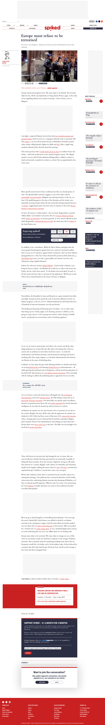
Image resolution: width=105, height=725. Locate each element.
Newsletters (93, 25)
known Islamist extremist (65, 216)
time (58, 467)
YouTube (102, 21)
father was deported (33, 218)
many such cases (40, 424)
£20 (66, 231)
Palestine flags (34, 367)
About (3, 708)
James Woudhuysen (91, 195)
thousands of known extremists (31, 400)
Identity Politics (90, 124)
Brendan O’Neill (57, 708)
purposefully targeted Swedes (31, 197)
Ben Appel (88, 99)
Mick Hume (56, 716)
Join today (42, 682)
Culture (30, 710)
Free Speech (31, 716)
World (45, 83)
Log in (91, 21)
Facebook (97, 21)
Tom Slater (88, 221)
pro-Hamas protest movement (55, 373)
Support (28, 653)
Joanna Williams (58, 712)
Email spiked (83, 716)
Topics (8, 25)
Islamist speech (45, 398)
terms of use (48, 723)
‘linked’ (71, 221)
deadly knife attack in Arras (49, 152)
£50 (73, 231)
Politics (41, 83)
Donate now (55, 240)
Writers (22, 25)
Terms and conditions (7, 712)
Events (73, 25)
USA (29, 718)
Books (73, 28)
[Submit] (18, 21)
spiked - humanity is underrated (52, 28)
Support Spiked (5, 710)
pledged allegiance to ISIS (44, 221)
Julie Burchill (89, 145)
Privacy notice (5, 714)
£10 (60, 231)
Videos (35, 25)
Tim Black (56, 718)
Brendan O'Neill (90, 170)
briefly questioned (57, 403)
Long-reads (32, 28)
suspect (27, 142)
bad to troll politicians (44, 526)
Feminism (30, 714)
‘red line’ (25, 206)
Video (86, 248)
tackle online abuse (42, 529)
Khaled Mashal (48, 266)
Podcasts (12, 28)
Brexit (29, 712)
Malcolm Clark (90, 122)
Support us (93, 28)
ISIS (58, 144)
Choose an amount (63, 236)
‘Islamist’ (31, 486)
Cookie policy (5, 716)
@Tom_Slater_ (64, 579)
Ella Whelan (57, 714)
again (65, 467)
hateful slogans (54, 367)
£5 (53, 231)
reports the (69, 416)
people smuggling (36, 427)
